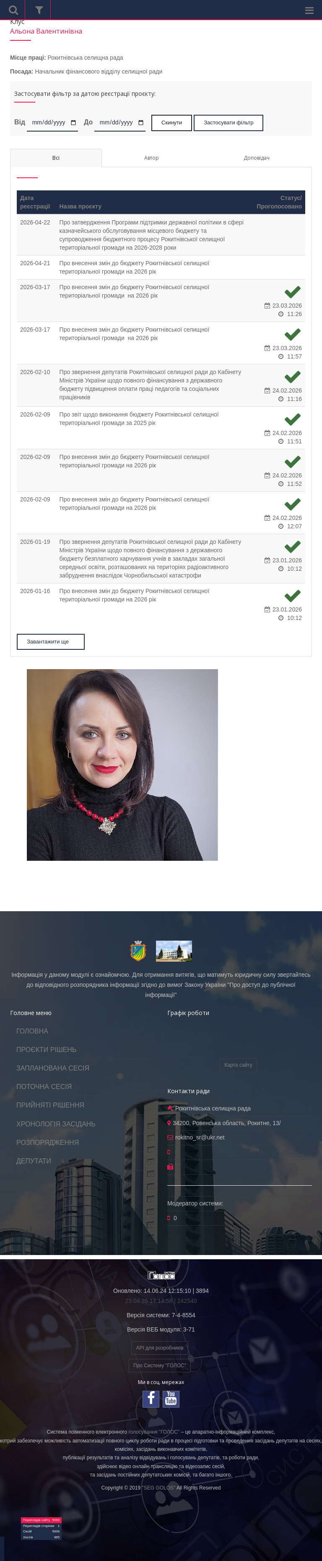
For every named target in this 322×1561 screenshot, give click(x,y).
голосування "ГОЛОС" (153, 1432)
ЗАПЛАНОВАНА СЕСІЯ (52, 1068)
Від (19, 122)
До (88, 122)
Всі (56, 157)
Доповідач (257, 157)
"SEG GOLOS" (158, 1488)
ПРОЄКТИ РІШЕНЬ (46, 1049)
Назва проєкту (80, 206)
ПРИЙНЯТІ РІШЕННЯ (50, 1105)
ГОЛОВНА (32, 1031)
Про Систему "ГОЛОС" (159, 1366)
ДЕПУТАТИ (33, 1161)
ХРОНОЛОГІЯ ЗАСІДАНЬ (56, 1124)
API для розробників (159, 1348)
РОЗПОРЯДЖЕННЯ (47, 1142)
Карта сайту (238, 1065)
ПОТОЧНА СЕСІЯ (44, 1086)
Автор (151, 157)
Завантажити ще (51, 641)
